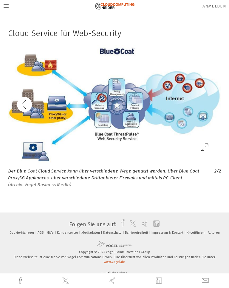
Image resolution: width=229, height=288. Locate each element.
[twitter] (66, 281)
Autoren (214, 233)
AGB (41, 233)
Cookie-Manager (22, 233)
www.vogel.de (114, 262)
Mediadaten (91, 233)
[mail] (206, 280)
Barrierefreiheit (137, 233)
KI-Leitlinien (196, 233)
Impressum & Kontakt (167, 233)
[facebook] (21, 280)
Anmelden (214, 6)
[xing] (113, 280)
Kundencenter (68, 233)
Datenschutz (113, 233)
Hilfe (51, 233)
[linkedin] (159, 281)
